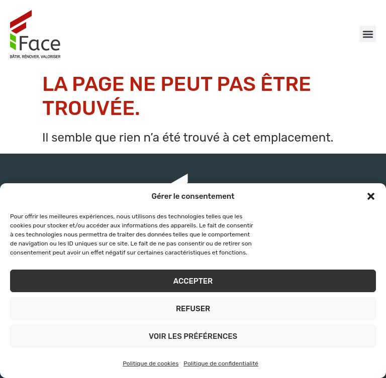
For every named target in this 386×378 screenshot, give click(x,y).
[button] (371, 196)
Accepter (193, 281)
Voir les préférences (193, 336)
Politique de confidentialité (220, 363)
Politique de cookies (150, 363)
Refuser (193, 308)
